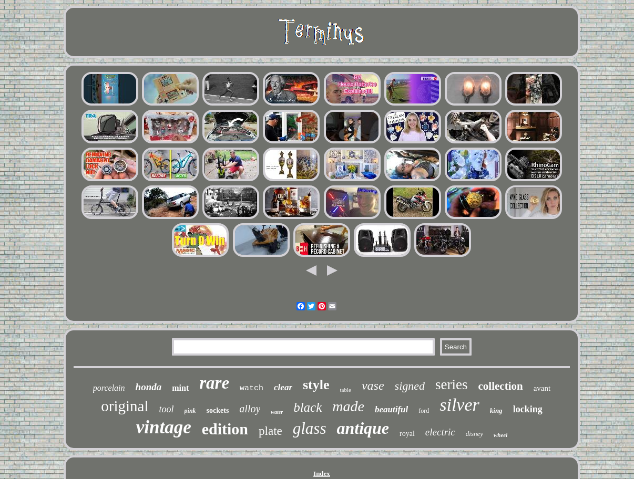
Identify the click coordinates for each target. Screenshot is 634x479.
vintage (163, 427)
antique (362, 428)
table (345, 390)
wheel (500, 435)
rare (214, 382)
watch (251, 388)
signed (410, 385)
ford (423, 410)
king (496, 410)
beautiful (391, 409)
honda (149, 386)
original (124, 406)
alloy (249, 408)
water (277, 412)
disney (474, 434)
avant (542, 388)
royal (407, 434)
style (316, 384)
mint (180, 387)
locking (528, 409)
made (348, 406)
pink (190, 410)
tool (166, 409)
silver (459, 404)
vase (373, 385)
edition (225, 429)
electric (440, 432)
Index (321, 473)
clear (283, 387)
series (451, 384)
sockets (218, 410)
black (307, 407)
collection (500, 386)
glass (309, 428)
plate (270, 431)
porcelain (109, 387)
